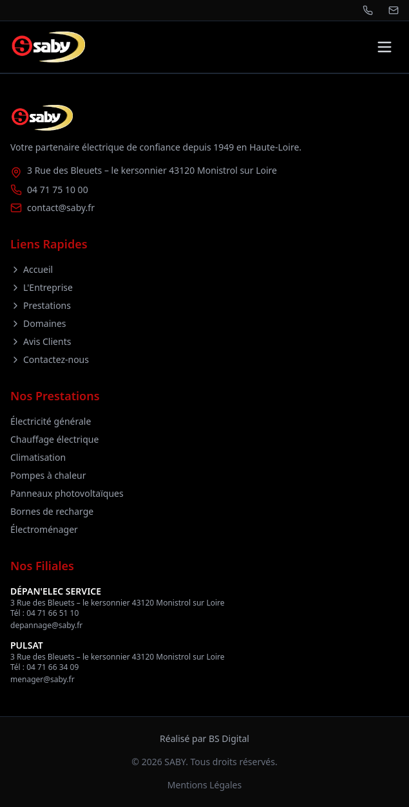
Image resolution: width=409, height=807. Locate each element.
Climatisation (38, 457)
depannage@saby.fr (46, 625)
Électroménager (44, 529)
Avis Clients (40, 341)
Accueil (31, 269)
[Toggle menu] (384, 47)
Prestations (40, 305)
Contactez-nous (49, 359)
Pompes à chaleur (48, 475)
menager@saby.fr (42, 679)
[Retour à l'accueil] (47, 47)
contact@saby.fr (61, 207)
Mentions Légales (204, 785)
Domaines (38, 323)
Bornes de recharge (51, 511)
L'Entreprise (41, 287)
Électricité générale (50, 421)
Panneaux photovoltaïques (67, 493)
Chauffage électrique (54, 439)
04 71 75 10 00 (57, 189)
